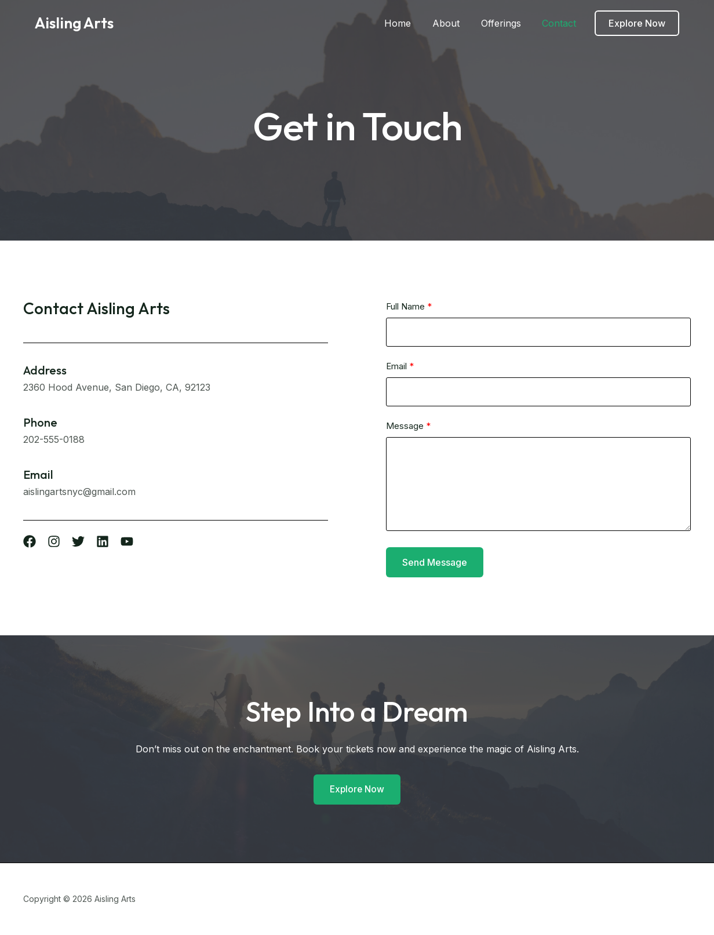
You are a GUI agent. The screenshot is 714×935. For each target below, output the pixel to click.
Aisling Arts (74, 22)
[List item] (29, 541)
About (458, 23)
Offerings (510, 23)
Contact (566, 23)
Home (412, 23)
